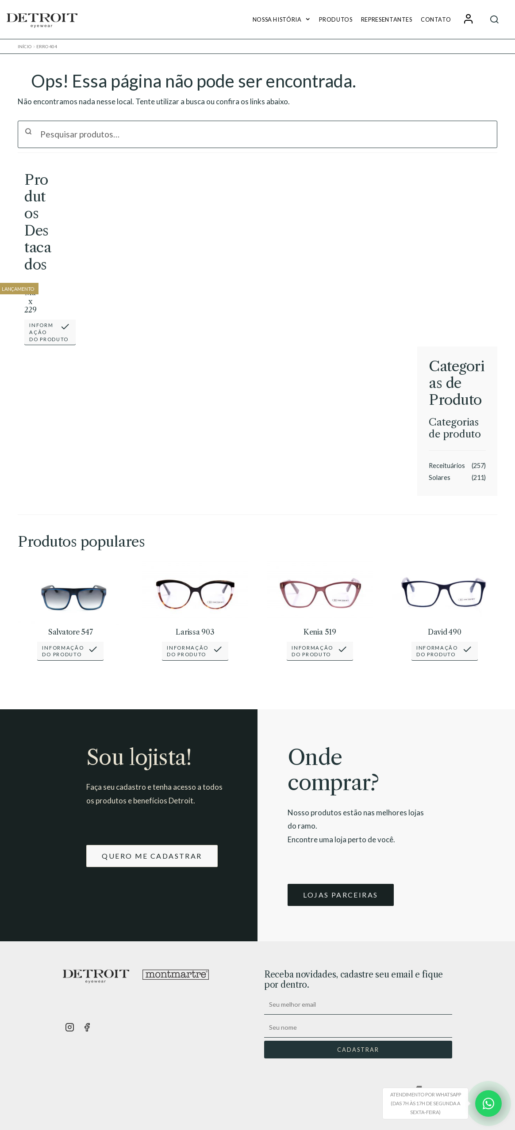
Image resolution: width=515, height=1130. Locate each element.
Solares (439, 477)
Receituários (447, 465)
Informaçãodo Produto (49, 332)
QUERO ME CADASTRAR (152, 856)
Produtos (335, 19)
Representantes (386, 19)
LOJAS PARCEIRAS (340, 894)
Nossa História (277, 19)
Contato (436, 19)
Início (24, 46)
